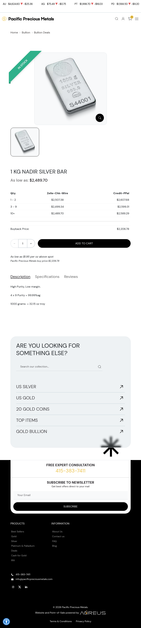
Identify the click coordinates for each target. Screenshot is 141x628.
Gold (14, 536)
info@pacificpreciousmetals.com (34, 579)
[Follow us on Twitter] (19, 587)
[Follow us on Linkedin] (26, 587)
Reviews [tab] (71, 276)
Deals (14, 550)
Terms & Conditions (61, 621)
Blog (54, 545)
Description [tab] (20, 276)
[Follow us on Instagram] (13, 587)
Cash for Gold (19, 555)
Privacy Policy (83, 621)
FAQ (54, 541)
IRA (13, 560)
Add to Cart (84, 243)
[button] (6, 622)
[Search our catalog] (59, 366)
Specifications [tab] (47, 276)
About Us (57, 531)
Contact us (58, 536)
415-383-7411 (70, 471)
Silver (14, 541)
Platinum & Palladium (23, 545)
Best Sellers (17, 531)
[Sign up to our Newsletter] (70, 506)
